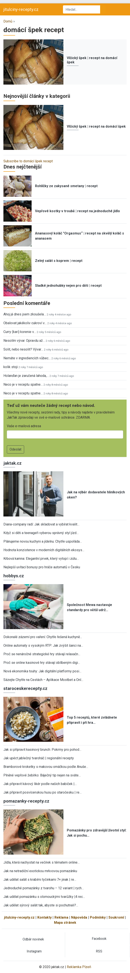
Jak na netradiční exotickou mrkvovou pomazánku (40, 871)
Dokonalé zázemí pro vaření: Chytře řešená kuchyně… (42, 637)
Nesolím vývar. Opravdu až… (24, 341)
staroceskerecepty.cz (25, 688)
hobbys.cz (13, 575)
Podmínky (98, 917)
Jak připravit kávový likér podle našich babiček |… (40, 784)
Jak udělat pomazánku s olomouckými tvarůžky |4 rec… (44, 897)
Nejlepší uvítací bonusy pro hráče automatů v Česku (41, 567)
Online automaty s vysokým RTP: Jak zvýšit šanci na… (43, 645)
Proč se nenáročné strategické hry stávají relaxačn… (41, 654)
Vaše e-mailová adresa (24, 426)
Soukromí (116, 917)
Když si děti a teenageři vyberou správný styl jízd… (41, 533)
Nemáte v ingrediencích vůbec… (27, 358)
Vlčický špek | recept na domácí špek (96, 126)
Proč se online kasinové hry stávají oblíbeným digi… (41, 663)
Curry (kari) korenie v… (19, 332)
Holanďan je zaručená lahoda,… (26, 376)
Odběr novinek (33, 939)
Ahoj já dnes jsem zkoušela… (24, 314)
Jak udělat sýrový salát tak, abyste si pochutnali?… (40, 905)
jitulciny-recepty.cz (21, 9)
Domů (7, 21)
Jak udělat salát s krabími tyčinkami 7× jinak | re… (39, 879)
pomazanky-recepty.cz (26, 801)
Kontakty (44, 917)
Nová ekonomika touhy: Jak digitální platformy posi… (42, 671)
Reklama (61, 917)
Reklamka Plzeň (79, 967)
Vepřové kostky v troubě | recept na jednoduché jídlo (77, 211)
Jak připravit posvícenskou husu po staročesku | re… (42, 792)
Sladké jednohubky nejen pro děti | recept (68, 286)
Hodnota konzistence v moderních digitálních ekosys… (43, 550)
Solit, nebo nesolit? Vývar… (23, 349)
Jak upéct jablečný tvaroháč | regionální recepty (38, 758)
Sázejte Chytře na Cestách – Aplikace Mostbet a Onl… (43, 680)
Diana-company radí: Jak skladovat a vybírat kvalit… (41, 524)
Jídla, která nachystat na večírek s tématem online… (41, 862)
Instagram (34, 951)
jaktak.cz (12, 463)
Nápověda (79, 917)
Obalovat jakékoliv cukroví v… (25, 323)
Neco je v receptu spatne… (23, 384)
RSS (99, 951)
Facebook (99, 939)
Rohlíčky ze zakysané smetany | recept (66, 186)
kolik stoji (10, 367)
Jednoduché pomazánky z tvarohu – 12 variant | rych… (43, 888)
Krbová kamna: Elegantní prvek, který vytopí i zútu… (41, 559)
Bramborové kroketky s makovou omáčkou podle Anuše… (45, 767)
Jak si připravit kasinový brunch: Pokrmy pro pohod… (42, 750)
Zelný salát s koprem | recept (58, 261)
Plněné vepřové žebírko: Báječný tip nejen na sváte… (42, 775)
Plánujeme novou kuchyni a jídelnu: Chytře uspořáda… (42, 541)
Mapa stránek (65, 923)
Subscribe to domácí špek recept (28, 161)
